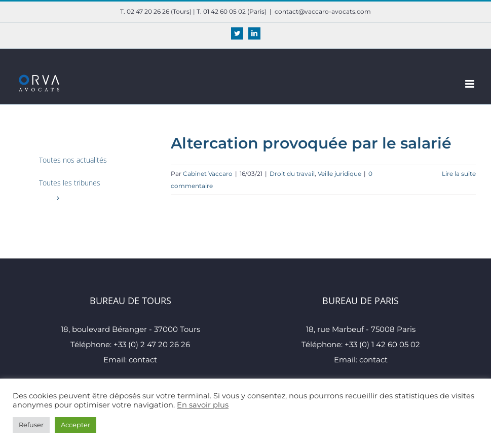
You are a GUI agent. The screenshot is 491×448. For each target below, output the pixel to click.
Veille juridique (339, 173)
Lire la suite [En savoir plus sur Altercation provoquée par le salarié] (459, 173)
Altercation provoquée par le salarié (311, 143)
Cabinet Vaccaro (208, 173)
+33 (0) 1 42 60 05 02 (382, 344)
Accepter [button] (75, 425)
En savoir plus (203, 404)
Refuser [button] (31, 425)
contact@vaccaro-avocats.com (323, 11)
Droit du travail (292, 173)
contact (143, 359)
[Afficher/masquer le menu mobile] (470, 84)
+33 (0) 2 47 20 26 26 (152, 344)
